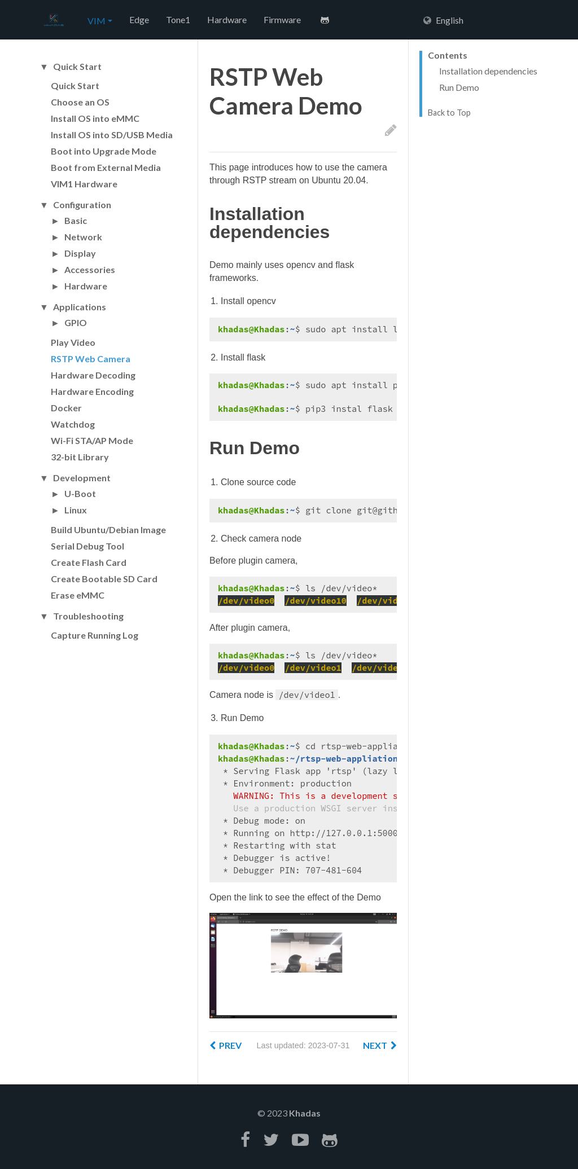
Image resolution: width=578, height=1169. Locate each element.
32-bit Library (80, 456)
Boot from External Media (106, 167)
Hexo (54, 20)
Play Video (73, 342)
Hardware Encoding (92, 391)
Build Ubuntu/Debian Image (108, 529)
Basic (75, 220)
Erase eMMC (77, 595)
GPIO (75, 322)
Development (82, 477)
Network (83, 236)
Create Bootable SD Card (104, 578)
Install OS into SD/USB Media (112, 134)
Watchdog (73, 424)
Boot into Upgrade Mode (103, 151)
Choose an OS (80, 101)
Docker (66, 407)
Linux (75, 510)
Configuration (82, 204)
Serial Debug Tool (87, 545)
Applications (79, 306)
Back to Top (449, 113)
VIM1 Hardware (84, 183)
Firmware (282, 19)
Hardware (227, 19)
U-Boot (80, 493)
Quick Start (77, 66)
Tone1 (178, 19)
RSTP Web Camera (90, 358)
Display (80, 253)
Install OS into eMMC (95, 118)
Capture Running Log (94, 635)
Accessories (89, 269)
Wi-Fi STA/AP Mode (92, 440)
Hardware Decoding (93, 375)
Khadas (305, 1113)
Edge (139, 19)
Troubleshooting (88, 616)
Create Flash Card (88, 562)
